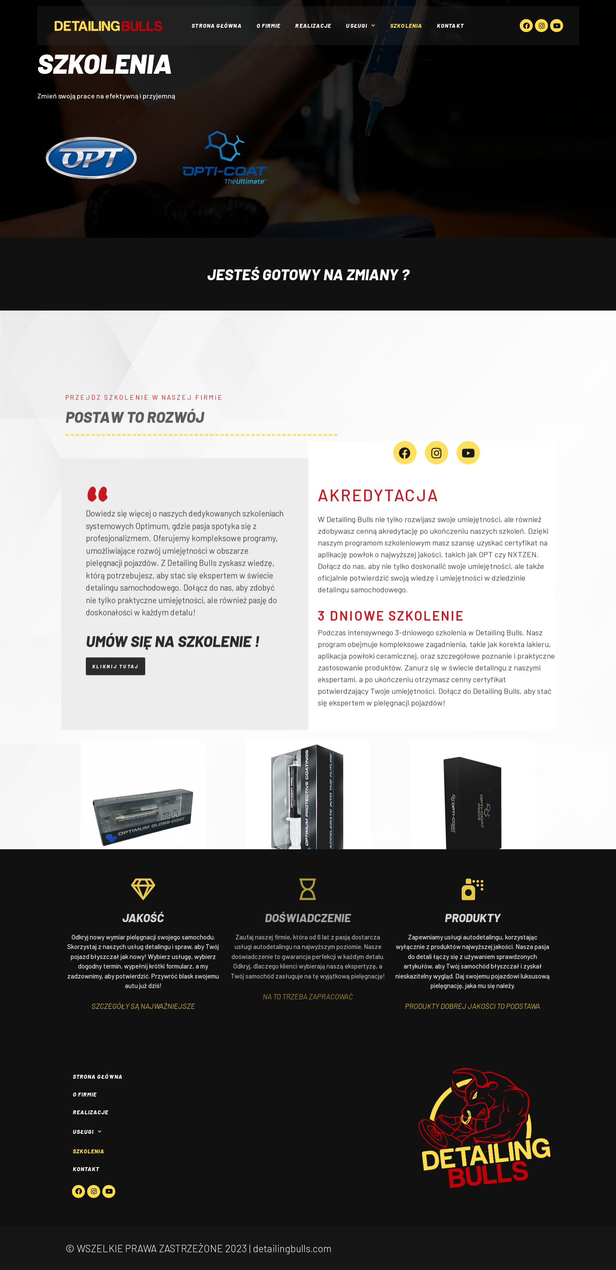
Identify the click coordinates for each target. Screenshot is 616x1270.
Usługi (360, 26)
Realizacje (313, 25)
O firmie (269, 25)
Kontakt (450, 25)
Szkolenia (406, 25)
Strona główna (216, 25)
